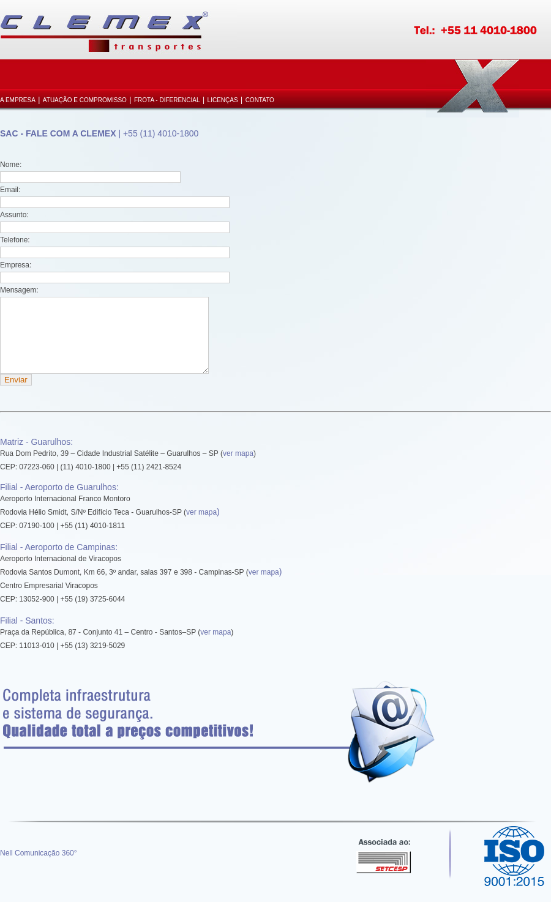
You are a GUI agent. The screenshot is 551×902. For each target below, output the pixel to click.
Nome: (10, 164)
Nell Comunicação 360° (38, 867)
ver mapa (238, 468)
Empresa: (15, 265)
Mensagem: (19, 290)
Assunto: (14, 215)
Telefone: (15, 240)
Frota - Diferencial (167, 100)
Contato (260, 100)
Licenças (223, 100)
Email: (10, 189)
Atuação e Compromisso (85, 100)
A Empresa (18, 100)
